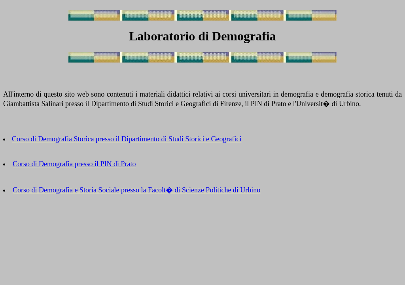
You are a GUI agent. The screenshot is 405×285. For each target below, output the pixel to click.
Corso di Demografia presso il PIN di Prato (74, 164)
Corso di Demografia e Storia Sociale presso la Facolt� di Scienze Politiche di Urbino (136, 190)
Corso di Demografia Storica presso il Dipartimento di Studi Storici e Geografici (126, 139)
